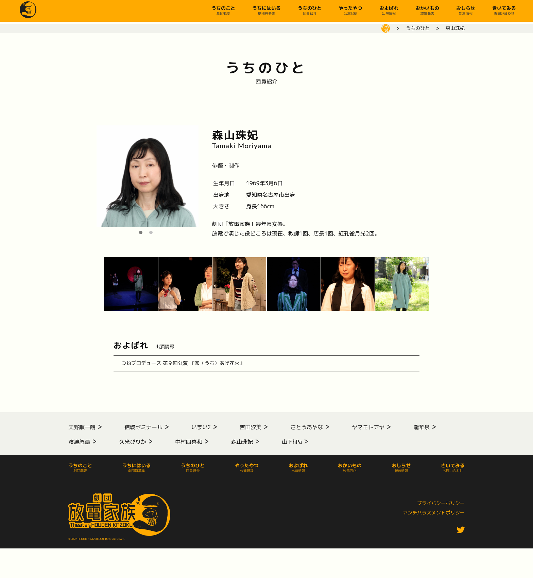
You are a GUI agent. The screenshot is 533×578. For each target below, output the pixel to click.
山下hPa (292, 445)
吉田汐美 (250, 431)
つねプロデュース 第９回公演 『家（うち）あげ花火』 (194, 365)
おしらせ (465, 10)
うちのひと (310, 10)
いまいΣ (201, 431)
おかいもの (427, 10)
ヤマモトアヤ (368, 431)
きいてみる (504, 10)
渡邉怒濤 (79, 445)
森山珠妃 (242, 445)
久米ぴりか (132, 445)
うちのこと (223, 10)
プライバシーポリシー (441, 507)
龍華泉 (421, 431)
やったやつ (350, 10)
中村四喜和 (188, 445)
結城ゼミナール (143, 431)
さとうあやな (306, 431)
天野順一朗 (82, 431)
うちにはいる (266, 10)
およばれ (388, 10)
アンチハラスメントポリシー (434, 516)
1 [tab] (142, 232)
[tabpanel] (148, 176)
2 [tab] (152, 232)
